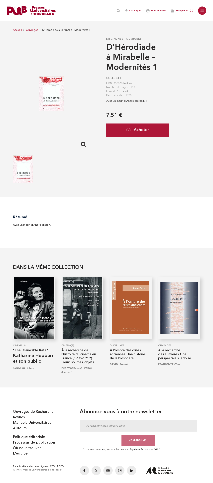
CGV (52, 466)
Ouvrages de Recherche (33, 412)
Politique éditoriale (29, 437)
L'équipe (20, 453)
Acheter (137, 130)
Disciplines (114, 39)
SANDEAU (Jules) (23, 368)
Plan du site (19, 466)
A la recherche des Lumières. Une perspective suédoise (174, 354)
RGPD (60, 466)
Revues (19, 417)
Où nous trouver (27, 448)
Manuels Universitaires (32, 423)
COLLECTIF (114, 78)
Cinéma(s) (19, 345)
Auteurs (20, 428)
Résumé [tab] (20, 217)
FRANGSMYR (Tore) (169, 364)
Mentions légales (38, 466)
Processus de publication (34, 442)
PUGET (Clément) (71, 368)
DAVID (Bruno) (119, 364)
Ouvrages (133, 39)
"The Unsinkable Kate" (30, 350)
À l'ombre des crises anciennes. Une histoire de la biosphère (127, 354)
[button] (202, 10)
